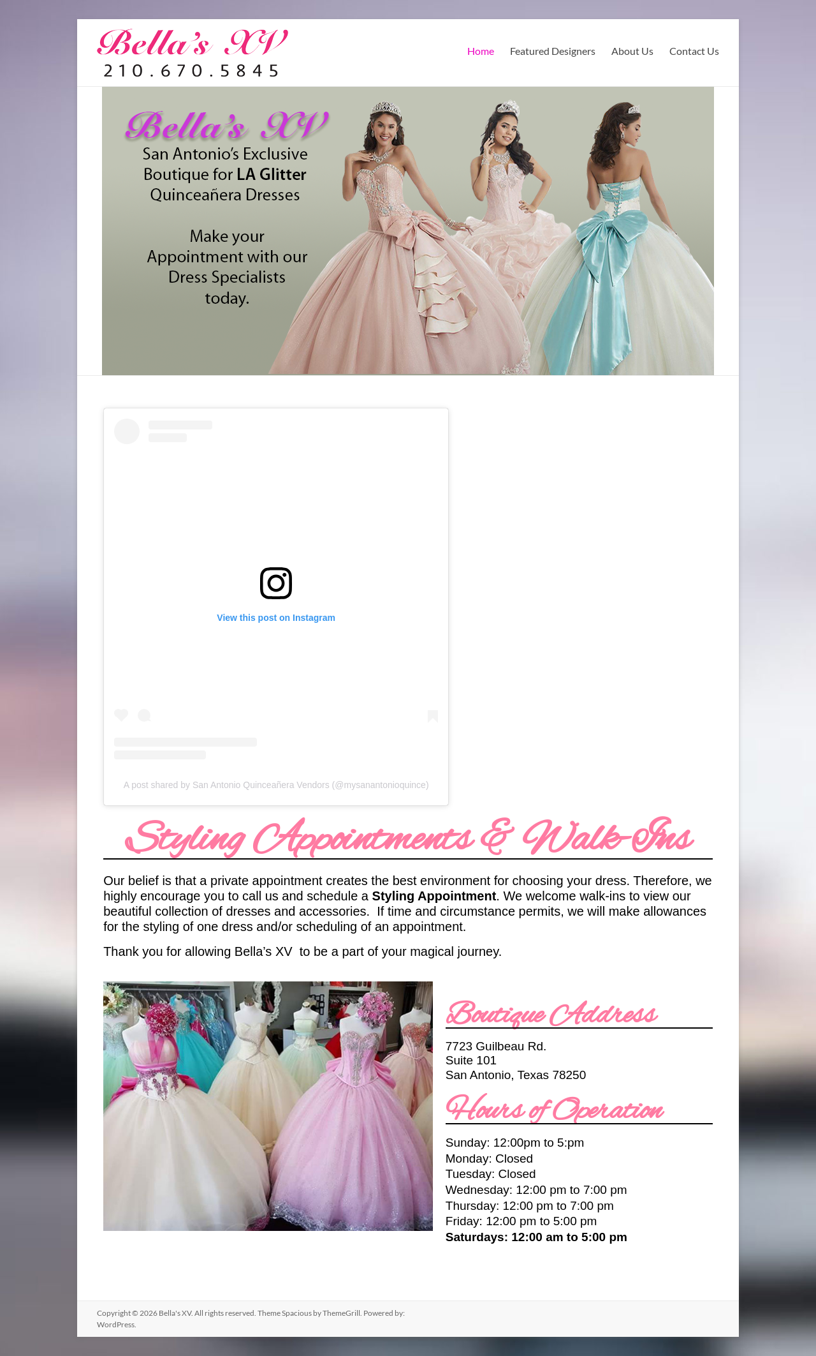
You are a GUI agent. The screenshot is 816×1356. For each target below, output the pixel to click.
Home (480, 51)
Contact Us (694, 51)
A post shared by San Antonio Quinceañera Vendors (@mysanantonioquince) (276, 785)
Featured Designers (552, 51)
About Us (632, 51)
